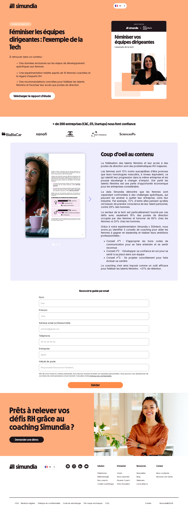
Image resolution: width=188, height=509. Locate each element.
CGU (107, 503)
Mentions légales (28, 503)
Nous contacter (162, 473)
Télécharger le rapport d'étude (32, 96)
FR (118, 5)
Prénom (43, 310)
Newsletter (141, 473)
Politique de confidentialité (49, 503)
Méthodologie (103, 477)
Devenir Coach (123, 480)
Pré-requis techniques (93, 503)
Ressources (141, 466)
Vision (119, 473)
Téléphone (44, 335)
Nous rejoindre (123, 477)
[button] (25, 199)
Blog (138, 477)
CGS (17, 503)
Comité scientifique (105, 484)
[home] (23, 6)
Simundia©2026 (166, 503)
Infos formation (123, 484)
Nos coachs (102, 480)
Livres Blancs (142, 484)
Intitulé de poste (47, 361)
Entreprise (44, 348)
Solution (100, 466)
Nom (41, 297)
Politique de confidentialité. (100, 376)
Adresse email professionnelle (54, 323)
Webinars (141, 480)
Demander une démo (26, 439)
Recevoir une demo (164, 477)
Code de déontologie (72, 503)
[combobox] (120, 6)
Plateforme (102, 473)
